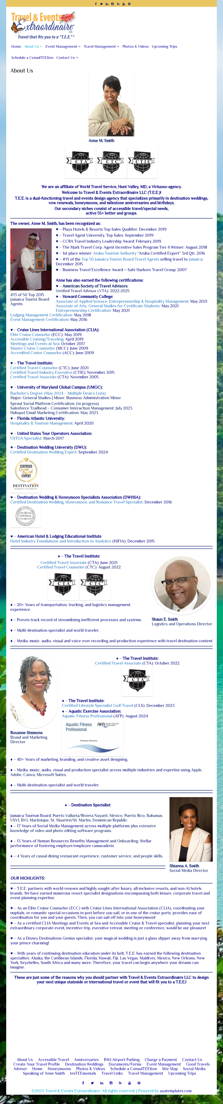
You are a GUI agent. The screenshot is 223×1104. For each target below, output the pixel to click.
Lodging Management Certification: (42, 315)
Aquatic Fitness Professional (78, 716)
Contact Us (65, 58)
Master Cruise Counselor (32, 348)
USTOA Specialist (25, 438)
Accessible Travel (53, 1069)
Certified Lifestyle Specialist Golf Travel (89, 705)
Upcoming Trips (164, 46)
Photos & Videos (135, 46)
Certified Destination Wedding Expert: (43, 452)
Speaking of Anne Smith (44, 1082)
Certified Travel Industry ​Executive (41, 372)
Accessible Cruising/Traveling (36, 339)
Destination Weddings (84, 1073)
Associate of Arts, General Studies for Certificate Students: (108, 306)
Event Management (61, 46)
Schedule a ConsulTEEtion (32, 58)
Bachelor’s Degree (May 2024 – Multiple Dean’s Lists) (58, 393)
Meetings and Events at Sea (34, 343)
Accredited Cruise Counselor (36, 352)
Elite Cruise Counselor (30, 334)
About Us (31, 46)
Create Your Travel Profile (36, 1073)
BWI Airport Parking (122, 1069)
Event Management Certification (39, 319)
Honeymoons (59, 1078)
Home (16, 46)
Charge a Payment (161, 1069)
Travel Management (100, 46)
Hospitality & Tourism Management (41, 423)
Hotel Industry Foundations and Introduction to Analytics (60, 541)
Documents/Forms (125, 1073)
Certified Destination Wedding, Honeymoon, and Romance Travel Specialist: (77, 502)
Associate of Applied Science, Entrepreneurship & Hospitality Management (122, 301)
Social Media (194, 1078)
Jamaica (195, 259)
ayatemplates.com (176, 1100)
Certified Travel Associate (33, 377)
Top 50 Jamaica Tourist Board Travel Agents (120, 259)
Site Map (170, 1078)
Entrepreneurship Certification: (84, 310)
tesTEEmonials (83, 1082)
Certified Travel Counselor (34, 368)
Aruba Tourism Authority (114, 253)
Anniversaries (86, 1069)
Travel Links (112, 1082)
